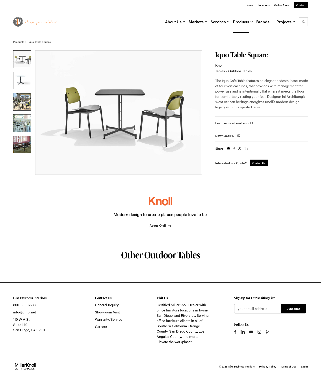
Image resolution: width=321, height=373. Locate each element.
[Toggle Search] (303, 21)
